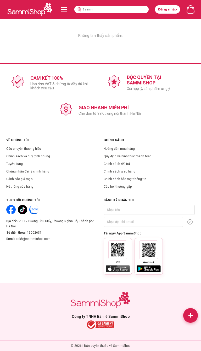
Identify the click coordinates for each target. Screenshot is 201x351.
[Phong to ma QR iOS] (117, 249)
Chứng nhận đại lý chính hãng (27, 171)
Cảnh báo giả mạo (19, 179)
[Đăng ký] (190, 222)
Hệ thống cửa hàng (20, 186)
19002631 (34, 232)
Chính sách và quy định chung (28, 156)
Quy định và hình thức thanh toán (128, 156)
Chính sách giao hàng (119, 171)
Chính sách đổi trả (117, 164)
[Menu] (64, 9)
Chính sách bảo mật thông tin (125, 179)
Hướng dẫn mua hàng (119, 149)
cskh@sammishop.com (33, 239)
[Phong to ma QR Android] (148, 249)
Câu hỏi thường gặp (118, 186)
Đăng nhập (167, 9)
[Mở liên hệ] (190, 315)
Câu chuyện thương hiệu (23, 149)
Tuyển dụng (14, 164)
